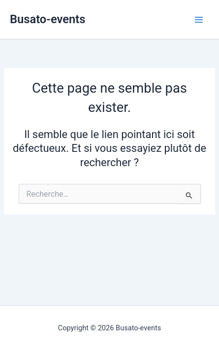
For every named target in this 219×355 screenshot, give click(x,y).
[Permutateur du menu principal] (198, 19)
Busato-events (47, 19)
